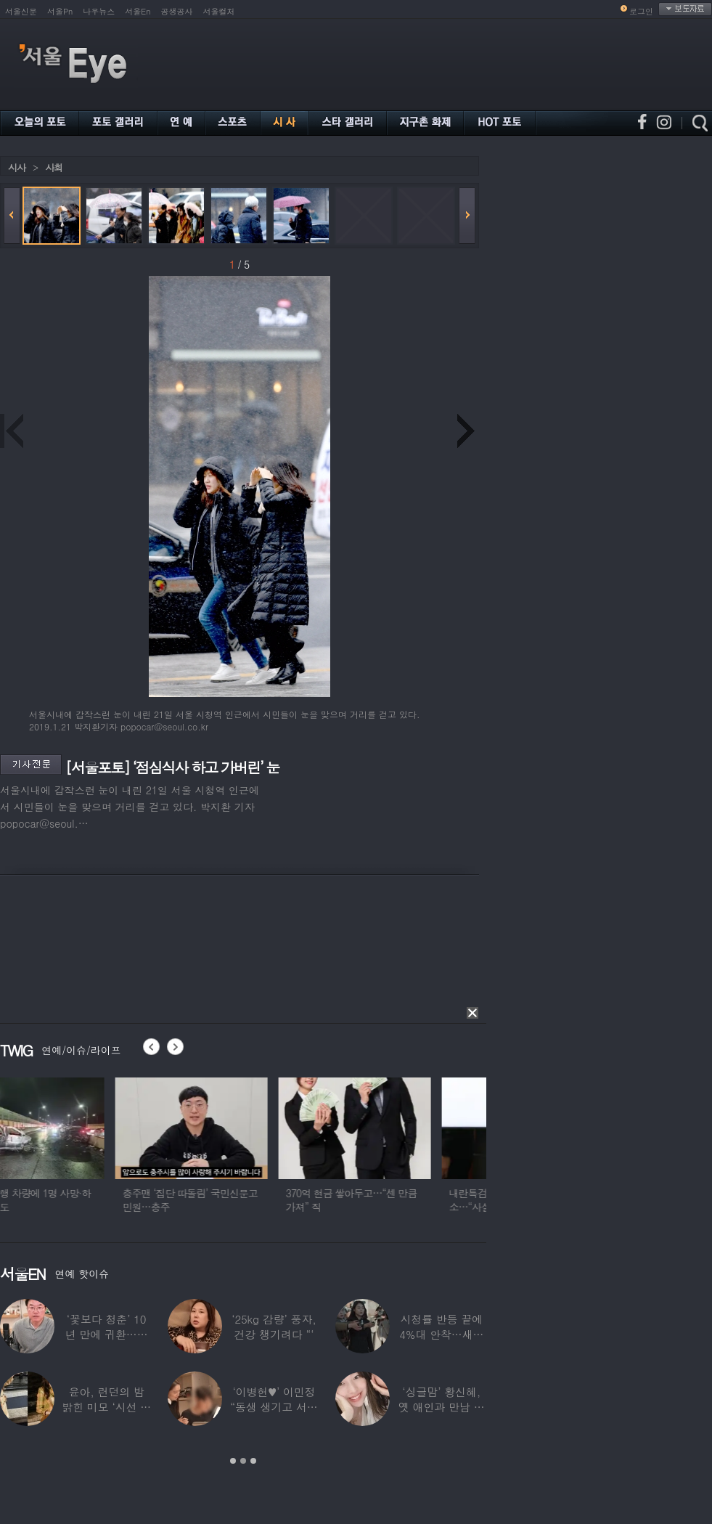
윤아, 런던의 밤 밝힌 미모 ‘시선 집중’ (106, 1407)
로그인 (641, 11)
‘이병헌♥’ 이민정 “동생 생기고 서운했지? (273, 1407)
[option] (76, 1151)
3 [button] (253, 1461)
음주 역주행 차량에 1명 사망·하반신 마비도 (73, 1200)
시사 (16, 167)
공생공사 (177, 11)
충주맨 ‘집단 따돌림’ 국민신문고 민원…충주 (238, 1200)
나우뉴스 (99, 11)
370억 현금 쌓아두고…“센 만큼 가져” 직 (399, 1200)
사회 (53, 167)
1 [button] (233, 1461)
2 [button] (243, 1461)
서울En (137, 11)
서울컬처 (219, 11)
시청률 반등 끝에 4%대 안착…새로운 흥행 (441, 1334)
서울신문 (21, 11)
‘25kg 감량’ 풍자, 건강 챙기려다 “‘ (274, 1326)
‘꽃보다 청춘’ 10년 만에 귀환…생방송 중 (106, 1334)
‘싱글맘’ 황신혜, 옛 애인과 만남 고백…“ (441, 1407)
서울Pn (60, 11)
